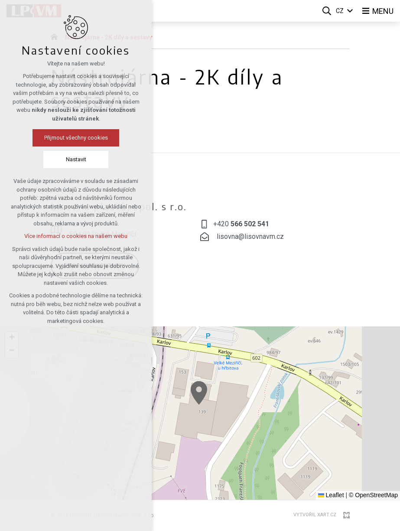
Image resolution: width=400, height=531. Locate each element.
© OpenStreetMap (373, 495)
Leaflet (331, 495)
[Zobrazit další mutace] (350, 11)
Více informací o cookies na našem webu (75, 236)
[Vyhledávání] (326, 11)
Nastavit (76, 159)
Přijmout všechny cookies (76, 137)
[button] (199, 393)
